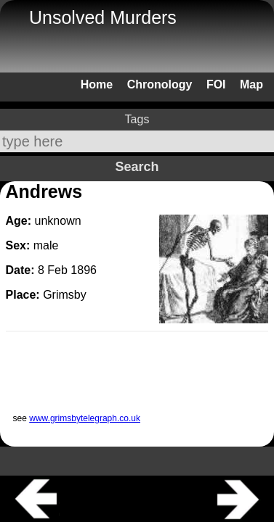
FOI (216, 84)
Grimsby (64, 295)
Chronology (160, 84)
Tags (137, 119)
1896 (83, 270)
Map (251, 84)
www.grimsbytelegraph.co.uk (84, 418)
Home (97, 84)
